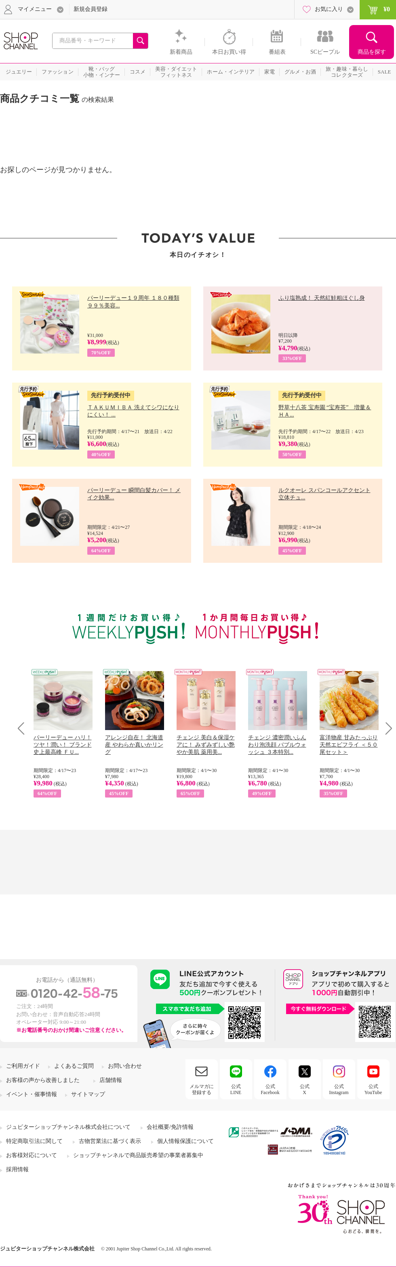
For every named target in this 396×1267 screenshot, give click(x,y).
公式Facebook (270, 1089)
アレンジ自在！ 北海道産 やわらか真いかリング (134, 745)
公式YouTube (373, 1089)
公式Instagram (339, 1089)
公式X (305, 1089)
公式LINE (235, 1089)
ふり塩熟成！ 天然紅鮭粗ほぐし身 (321, 298)
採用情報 (17, 1169)
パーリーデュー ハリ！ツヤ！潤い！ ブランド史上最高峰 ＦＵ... (63, 745)
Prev (24, 728)
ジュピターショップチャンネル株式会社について (68, 1127)
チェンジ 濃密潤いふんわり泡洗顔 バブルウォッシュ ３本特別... (277, 745)
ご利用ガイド (23, 1066)
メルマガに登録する (202, 1089)
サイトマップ (88, 1094)
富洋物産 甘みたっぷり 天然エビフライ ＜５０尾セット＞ (349, 745)
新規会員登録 (90, 9)
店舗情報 (110, 1080)
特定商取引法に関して (34, 1141)
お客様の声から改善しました (43, 1080)
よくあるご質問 (74, 1066)
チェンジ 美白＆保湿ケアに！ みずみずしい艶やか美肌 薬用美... (206, 745)
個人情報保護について (185, 1141)
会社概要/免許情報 (170, 1127)
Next (386, 728)
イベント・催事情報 (31, 1094)
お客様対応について (31, 1155)
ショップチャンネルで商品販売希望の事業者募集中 (138, 1155)
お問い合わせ (125, 1066)
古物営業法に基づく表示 (110, 1141)
